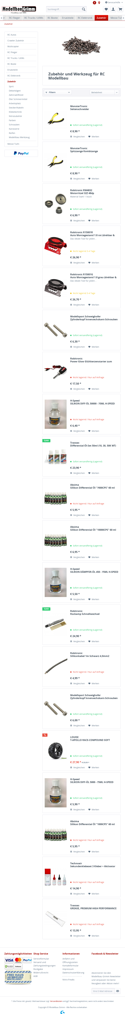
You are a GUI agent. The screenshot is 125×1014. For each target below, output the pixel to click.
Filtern (50, 92)
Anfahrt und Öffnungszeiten (70, 960)
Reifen (12, 133)
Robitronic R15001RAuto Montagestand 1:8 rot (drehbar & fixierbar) (92, 234)
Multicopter (13, 46)
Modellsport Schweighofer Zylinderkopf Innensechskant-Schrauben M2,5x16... (94, 318)
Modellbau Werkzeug (19, 137)
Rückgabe (38, 969)
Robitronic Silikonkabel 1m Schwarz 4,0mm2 (89, 654)
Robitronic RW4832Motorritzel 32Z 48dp (82, 192)
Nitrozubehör (15, 116)
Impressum (68, 969)
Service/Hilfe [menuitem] (113, 2)
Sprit (11, 86)
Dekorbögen (15, 90)
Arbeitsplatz (15, 103)
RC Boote (11, 64)
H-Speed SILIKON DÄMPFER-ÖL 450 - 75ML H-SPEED (94, 570)
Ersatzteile (12, 69)
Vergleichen (77, 136)
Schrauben (14, 124)
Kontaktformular (70, 965)
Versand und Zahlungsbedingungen (44, 964)
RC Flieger (12, 52)
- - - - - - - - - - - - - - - (72, 976)
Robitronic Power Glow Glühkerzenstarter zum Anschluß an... (91, 360)
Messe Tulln (13, 143)
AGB (35, 976)
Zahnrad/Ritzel (16, 95)
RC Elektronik (13, 75)
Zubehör (11, 81)
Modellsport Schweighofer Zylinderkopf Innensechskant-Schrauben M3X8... (94, 697)
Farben (12, 120)
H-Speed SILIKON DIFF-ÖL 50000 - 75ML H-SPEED (92, 402)
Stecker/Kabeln (16, 107)
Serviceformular (41, 958)
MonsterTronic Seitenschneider (79, 108)
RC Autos (11, 34)
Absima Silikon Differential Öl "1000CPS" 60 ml (92, 823)
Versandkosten (56, 1001)
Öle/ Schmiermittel (18, 99)
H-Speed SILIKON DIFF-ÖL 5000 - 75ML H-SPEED (91, 781)
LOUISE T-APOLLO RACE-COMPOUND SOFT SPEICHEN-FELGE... (90, 739)
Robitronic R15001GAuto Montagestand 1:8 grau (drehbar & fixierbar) (93, 276)
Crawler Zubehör (15, 40)
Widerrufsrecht (40, 972)
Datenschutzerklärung (73, 972)
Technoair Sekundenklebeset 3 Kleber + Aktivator (92, 865)
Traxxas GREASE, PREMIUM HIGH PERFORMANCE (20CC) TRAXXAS (93, 907)
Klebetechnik (15, 111)
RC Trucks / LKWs (15, 58)
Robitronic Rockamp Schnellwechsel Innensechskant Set (85, 612)
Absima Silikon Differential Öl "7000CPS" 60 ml (92, 486)
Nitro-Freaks (68, 979)
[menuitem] (66, 9)
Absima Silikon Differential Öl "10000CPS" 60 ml (93, 528)
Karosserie (14, 128)
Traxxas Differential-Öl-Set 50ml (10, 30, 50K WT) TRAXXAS (93, 444)
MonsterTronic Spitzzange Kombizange (84, 150)
